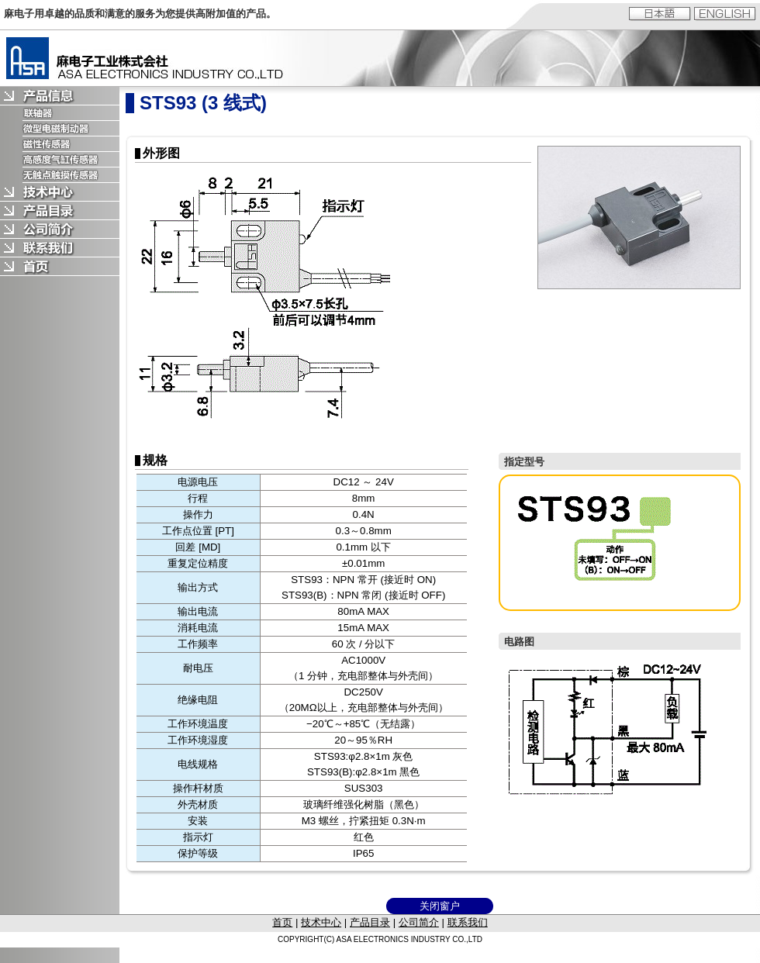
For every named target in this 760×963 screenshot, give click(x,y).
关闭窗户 (440, 906)
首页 (282, 922)
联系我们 (467, 922)
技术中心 (321, 922)
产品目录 (370, 922)
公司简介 (419, 922)
